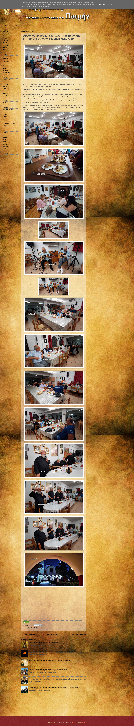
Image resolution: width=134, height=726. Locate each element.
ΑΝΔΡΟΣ (5, 42)
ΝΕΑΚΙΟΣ (5, 114)
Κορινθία (5, 95)
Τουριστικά (6, 146)
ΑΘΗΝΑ (5, 38)
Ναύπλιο (5, 107)
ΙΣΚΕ (4, 82)
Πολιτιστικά (6, 128)
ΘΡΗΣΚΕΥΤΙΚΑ (38, 627)
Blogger (83, 722)
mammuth (74, 722)
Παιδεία (5, 118)
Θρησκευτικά (46, 627)
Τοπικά (5, 144)
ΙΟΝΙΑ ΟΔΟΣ (6, 79)
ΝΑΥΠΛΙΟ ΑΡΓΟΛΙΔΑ (8, 109)
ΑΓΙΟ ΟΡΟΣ (6, 33)
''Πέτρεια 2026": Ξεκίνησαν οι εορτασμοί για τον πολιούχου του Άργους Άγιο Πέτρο (50, 678)
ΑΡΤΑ (4, 54)
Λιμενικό (5, 102)
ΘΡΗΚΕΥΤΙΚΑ (7, 70)
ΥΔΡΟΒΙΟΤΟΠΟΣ (7, 151)
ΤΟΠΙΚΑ (5, 141)
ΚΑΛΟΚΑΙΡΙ (6, 86)
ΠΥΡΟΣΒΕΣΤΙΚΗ (7, 130)
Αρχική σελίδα (52, 634)
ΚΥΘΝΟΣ (5, 98)
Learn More (102, 4)
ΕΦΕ (4, 68)
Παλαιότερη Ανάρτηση (78, 634)
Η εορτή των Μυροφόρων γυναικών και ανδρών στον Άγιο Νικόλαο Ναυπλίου (48, 669)
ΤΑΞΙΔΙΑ (5, 137)
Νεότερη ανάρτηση (28, 634)
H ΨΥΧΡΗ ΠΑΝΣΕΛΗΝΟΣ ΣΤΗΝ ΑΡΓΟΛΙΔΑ (40, 651)
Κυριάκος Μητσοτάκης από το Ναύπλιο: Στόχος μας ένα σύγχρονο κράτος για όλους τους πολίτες (53, 687)
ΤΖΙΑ (4, 139)
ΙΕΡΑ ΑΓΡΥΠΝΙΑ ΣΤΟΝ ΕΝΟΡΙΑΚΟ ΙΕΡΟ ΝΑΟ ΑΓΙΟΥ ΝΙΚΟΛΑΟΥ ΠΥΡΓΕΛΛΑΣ (49, 660)
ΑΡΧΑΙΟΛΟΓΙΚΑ (7, 56)
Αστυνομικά (6, 61)
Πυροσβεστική (6, 132)
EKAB (4, 155)
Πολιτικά (5, 125)
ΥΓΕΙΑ (4, 148)
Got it (110, 4)
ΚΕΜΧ (4, 89)
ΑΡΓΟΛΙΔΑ (30, 627)
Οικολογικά (6, 116)
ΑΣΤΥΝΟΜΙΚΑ (7, 59)
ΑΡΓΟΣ (5, 49)
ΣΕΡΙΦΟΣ (5, 135)
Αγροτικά (5, 36)
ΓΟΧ (4, 63)
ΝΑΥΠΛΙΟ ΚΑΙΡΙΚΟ (8, 112)
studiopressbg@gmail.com (10, 25)
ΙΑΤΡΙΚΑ (5, 77)
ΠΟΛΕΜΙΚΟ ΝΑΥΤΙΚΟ (9, 123)
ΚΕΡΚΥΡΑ (5, 91)
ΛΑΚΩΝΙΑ (5, 100)
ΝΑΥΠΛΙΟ (5, 105)
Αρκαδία (5, 52)
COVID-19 (5, 153)
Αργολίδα (5, 47)
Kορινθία (5, 158)
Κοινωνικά (5, 93)
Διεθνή (5, 66)
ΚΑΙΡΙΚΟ (5, 84)
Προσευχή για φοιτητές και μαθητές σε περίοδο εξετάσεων (43, 642)
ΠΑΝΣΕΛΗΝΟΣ (7, 121)
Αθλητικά (5, 40)
